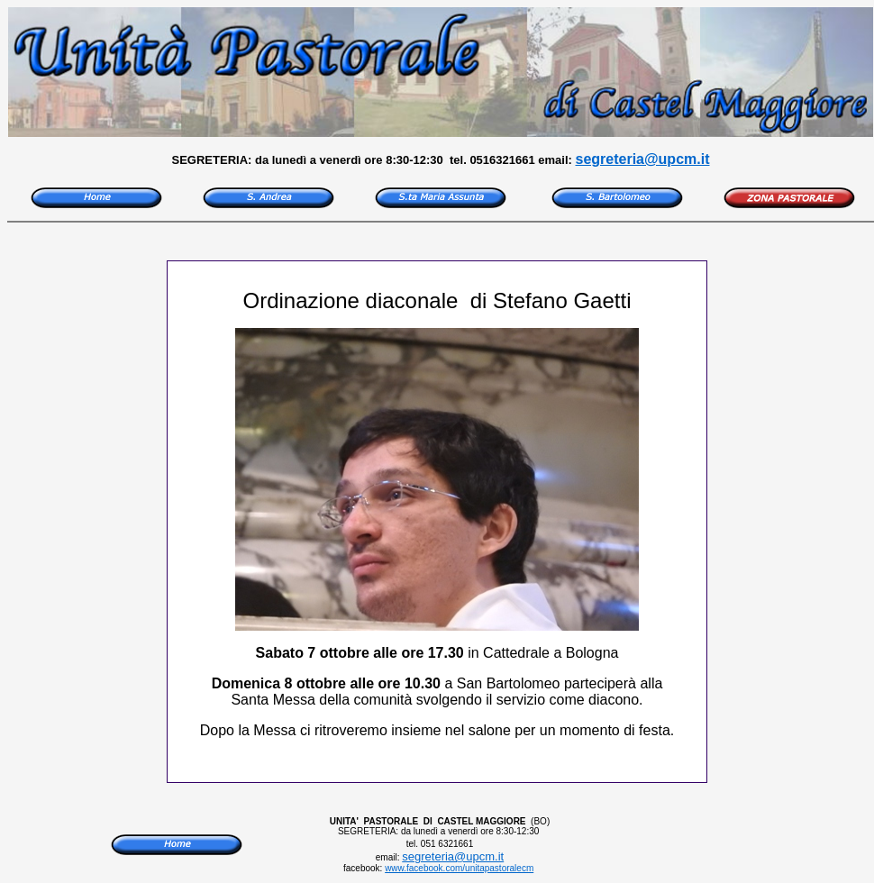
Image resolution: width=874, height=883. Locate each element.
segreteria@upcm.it (643, 159)
